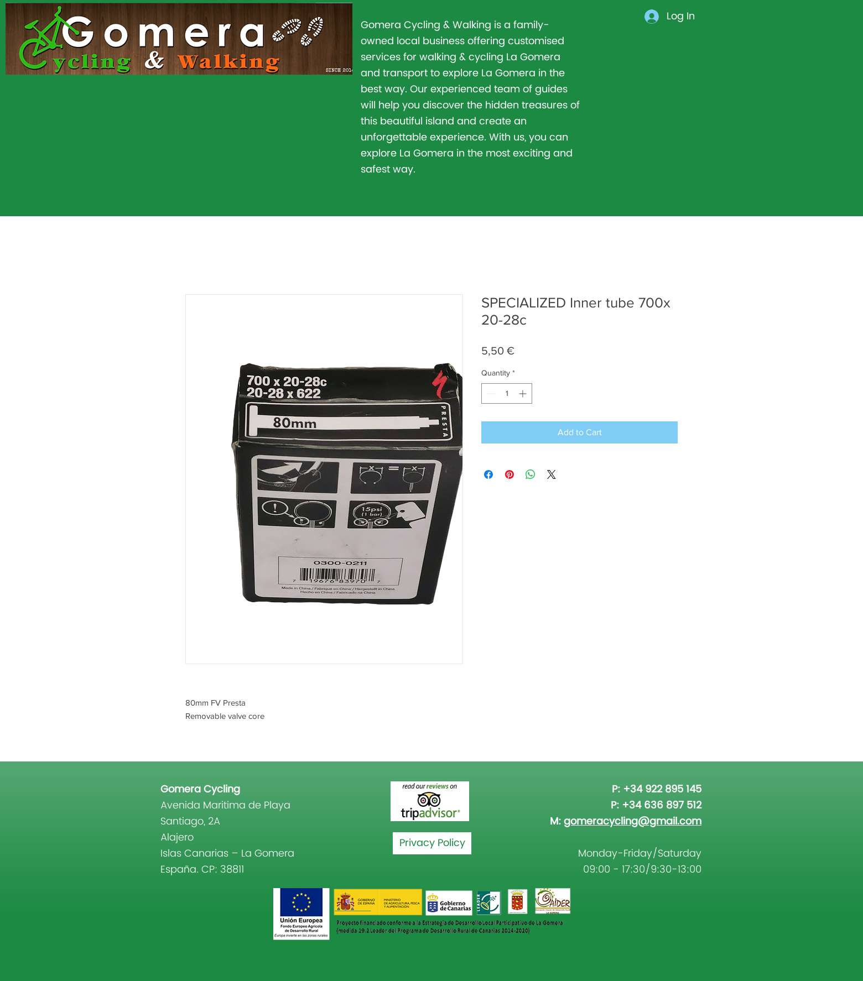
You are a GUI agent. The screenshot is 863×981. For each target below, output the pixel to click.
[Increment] (524, 393)
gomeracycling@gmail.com (632, 821)
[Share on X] (551, 474)
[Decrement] (490, 393)
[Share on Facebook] (488, 474)
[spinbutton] (507, 393)
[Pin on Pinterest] (509, 474)
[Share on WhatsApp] (530, 474)
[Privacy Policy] (432, 843)
